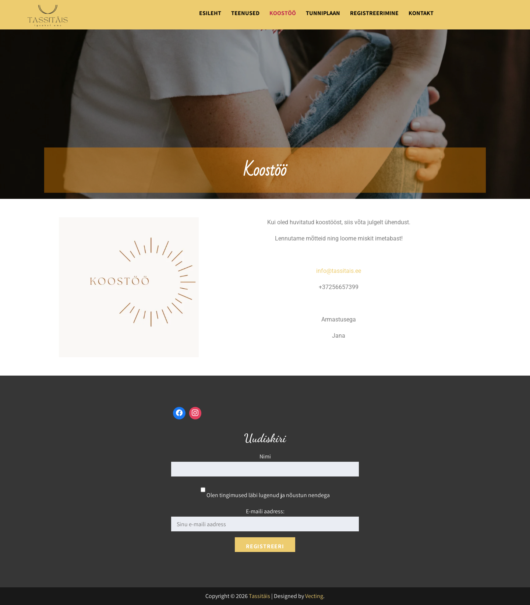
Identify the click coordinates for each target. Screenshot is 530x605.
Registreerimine (374, 13)
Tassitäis (259, 596)
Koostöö (282, 13)
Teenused (245, 13)
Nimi (265, 456)
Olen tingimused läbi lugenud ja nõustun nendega (265, 495)
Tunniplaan (323, 13)
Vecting (314, 596)
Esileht (210, 13)
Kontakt (421, 13)
